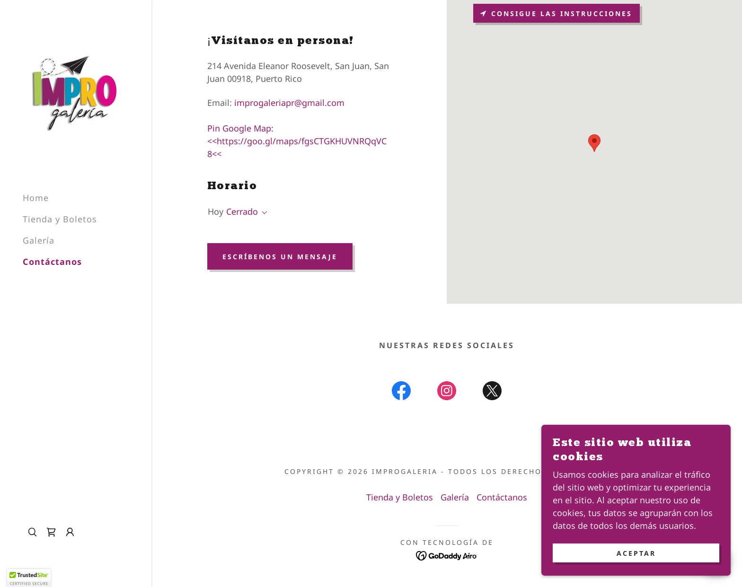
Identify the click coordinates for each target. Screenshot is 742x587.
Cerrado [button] (242, 211)
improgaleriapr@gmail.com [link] (289, 102)
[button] (70, 532)
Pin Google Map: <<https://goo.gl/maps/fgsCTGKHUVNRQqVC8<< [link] (297, 141)
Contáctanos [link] (52, 261)
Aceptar (636, 553)
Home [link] (36, 197)
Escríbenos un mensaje (279, 256)
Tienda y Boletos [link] (60, 219)
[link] (75, 91)
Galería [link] (38, 240)
